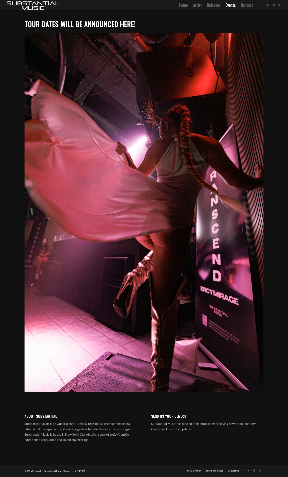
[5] (32, 5)
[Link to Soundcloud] (267, 5)
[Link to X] (279, 5)
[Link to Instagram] (273, 5)
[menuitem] (183, 5)
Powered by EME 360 (74, 471)
